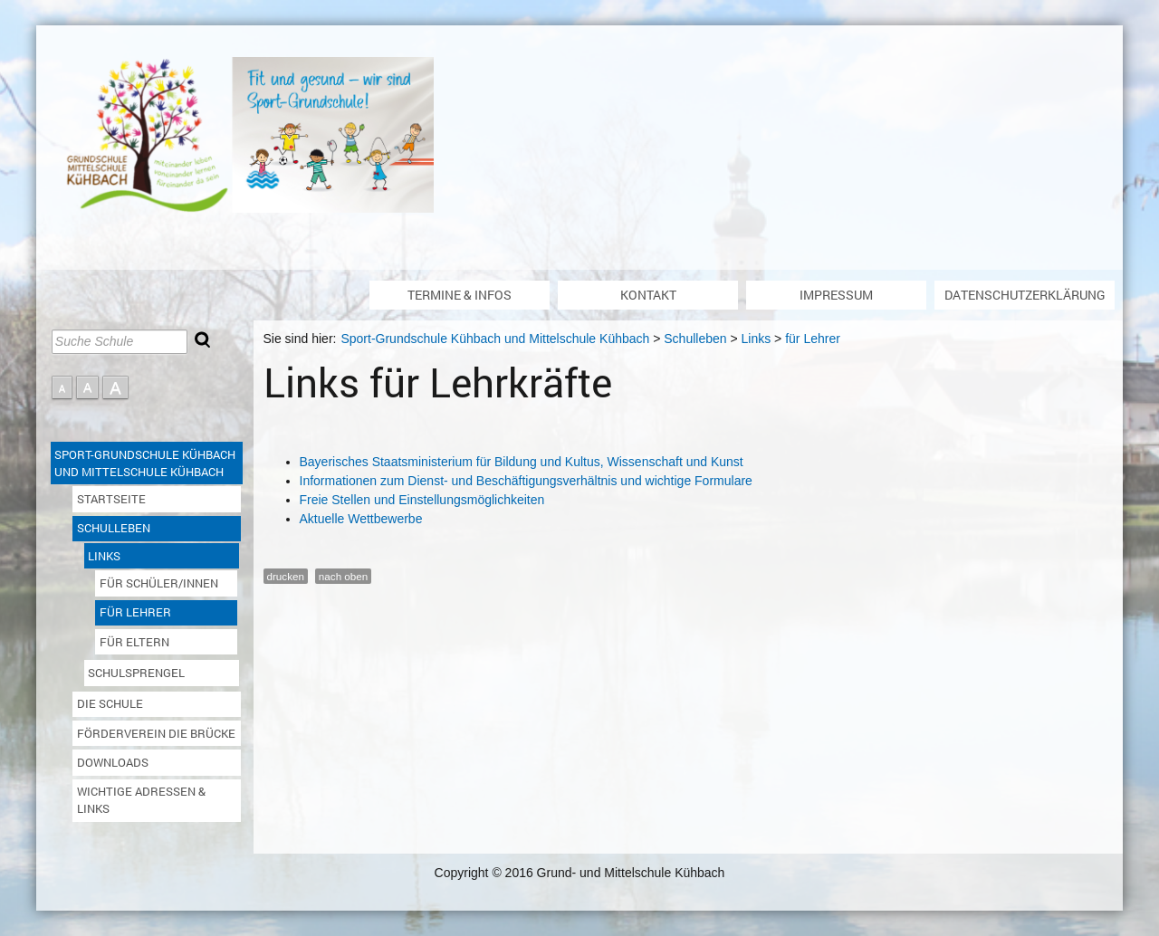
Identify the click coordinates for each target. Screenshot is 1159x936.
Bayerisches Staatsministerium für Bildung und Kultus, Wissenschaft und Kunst (521, 461)
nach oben (343, 576)
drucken (285, 576)
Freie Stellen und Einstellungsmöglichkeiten (422, 499)
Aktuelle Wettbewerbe (361, 518)
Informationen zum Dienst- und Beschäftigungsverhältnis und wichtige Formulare (526, 480)
